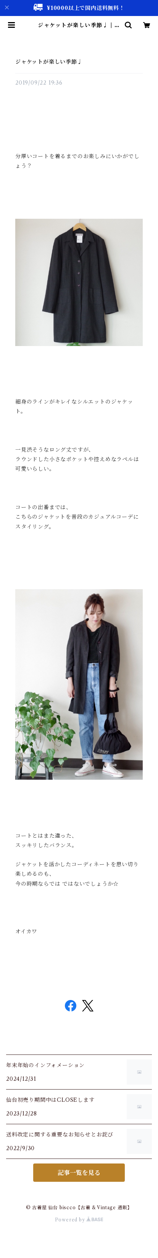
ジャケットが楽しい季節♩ (49, 61)
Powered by (79, 1220)
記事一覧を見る (79, 1172)
